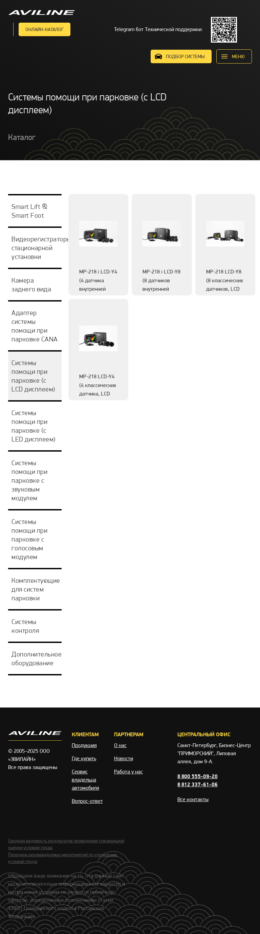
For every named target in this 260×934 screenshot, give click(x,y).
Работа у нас (128, 771)
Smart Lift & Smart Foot (29, 210)
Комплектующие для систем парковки (36, 589)
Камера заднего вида (31, 284)
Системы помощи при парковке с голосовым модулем (29, 539)
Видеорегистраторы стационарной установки (37, 248)
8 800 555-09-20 (197, 776)
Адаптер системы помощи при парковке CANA (35, 326)
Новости (123, 758)
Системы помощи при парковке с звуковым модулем (29, 480)
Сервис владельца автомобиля (85, 779)
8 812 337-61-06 (197, 784)
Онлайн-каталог (44, 29)
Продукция (84, 745)
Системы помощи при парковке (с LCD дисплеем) (34, 376)
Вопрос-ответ (87, 801)
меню (238, 56)
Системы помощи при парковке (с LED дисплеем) (34, 426)
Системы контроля (25, 626)
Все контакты (193, 799)
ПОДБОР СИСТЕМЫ (185, 56)
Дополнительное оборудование (37, 658)
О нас (120, 745)
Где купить (84, 758)
